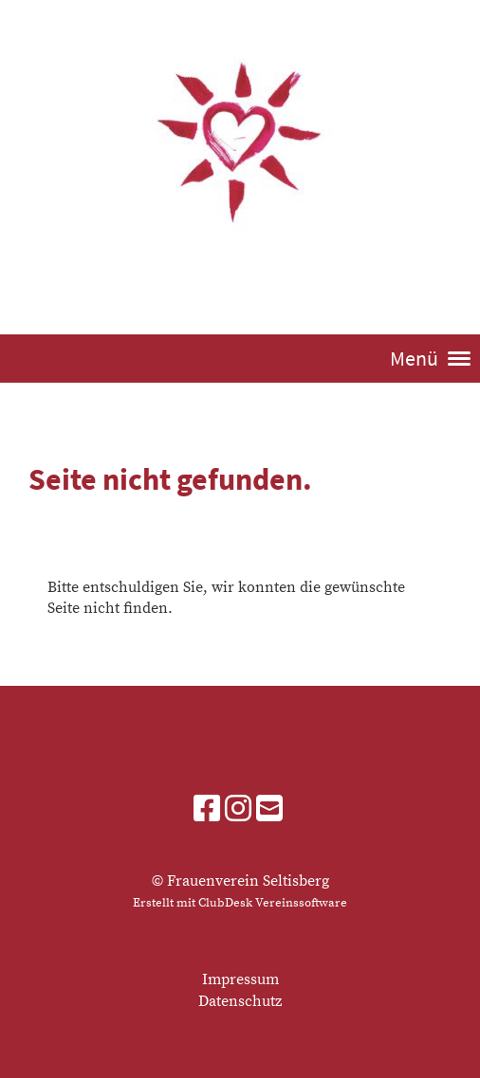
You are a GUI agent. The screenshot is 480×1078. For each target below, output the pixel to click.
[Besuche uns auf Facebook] (207, 811)
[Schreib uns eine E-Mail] (269, 811)
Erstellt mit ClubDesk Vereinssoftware (240, 902)
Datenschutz (240, 1001)
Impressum (240, 979)
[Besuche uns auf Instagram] (238, 811)
